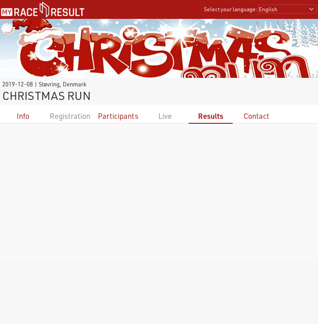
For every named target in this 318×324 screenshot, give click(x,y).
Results (210, 116)
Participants (118, 116)
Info (23, 116)
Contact (256, 116)
